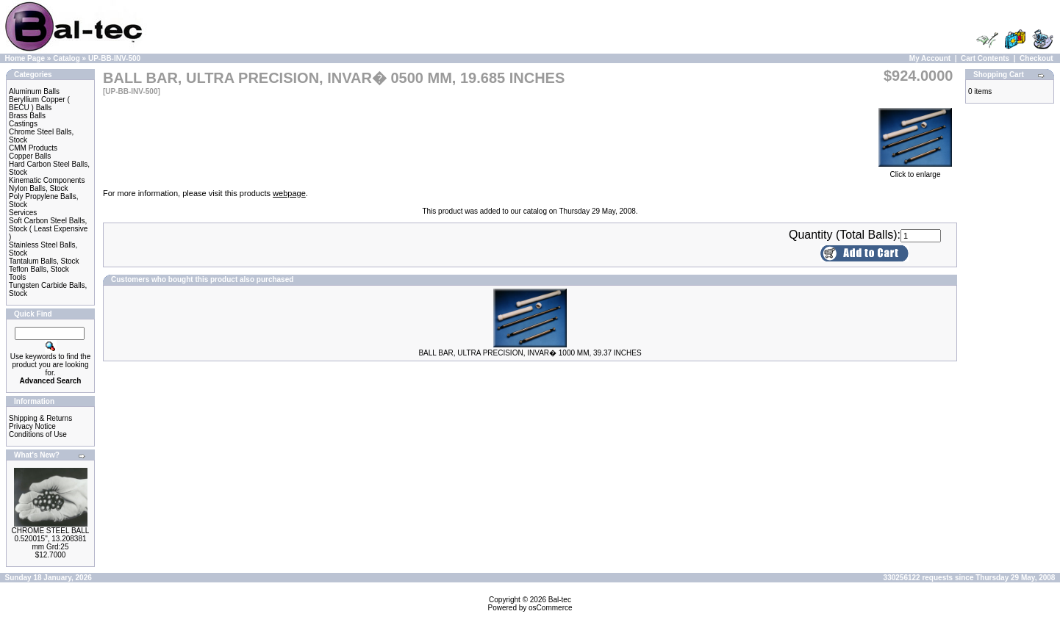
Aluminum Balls (34, 91)
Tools (17, 277)
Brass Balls (27, 116)
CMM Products (33, 148)
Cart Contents (985, 58)
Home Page (25, 58)
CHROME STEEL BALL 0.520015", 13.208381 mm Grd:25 (51, 539)
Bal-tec (559, 600)
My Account (929, 58)
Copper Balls (30, 156)
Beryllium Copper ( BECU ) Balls (39, 103)
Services (23, 213)
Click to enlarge (915, 171)
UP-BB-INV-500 (114, 58)
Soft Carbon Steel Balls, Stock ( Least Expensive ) (48, 229)
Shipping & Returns (40, 418)
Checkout (1036, 58)
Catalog (66, 58)
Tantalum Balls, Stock (44, 261)
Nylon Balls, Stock (38, 188)
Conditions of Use (38, 434)
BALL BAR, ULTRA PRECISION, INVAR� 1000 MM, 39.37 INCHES (529, 353)
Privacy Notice (32, 426)
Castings (23, 124)
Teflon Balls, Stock (39, 269)
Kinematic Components (47, 180)
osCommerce (550, 608)
